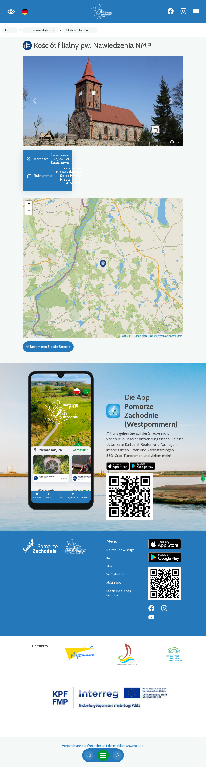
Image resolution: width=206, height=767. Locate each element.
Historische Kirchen (80, 30)
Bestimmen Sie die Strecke (48, 347)
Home (9, 30)
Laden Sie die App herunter (118, 593)
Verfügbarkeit (115, 574)
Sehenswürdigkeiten (40, 30)
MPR (109, 566)
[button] (35, 101)
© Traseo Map (138, 336)
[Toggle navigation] (103, 755)
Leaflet (124, 336)
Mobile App (113, 582)
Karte (109, 558)
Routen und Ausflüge (120, 550)
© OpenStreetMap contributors (165, 336)
